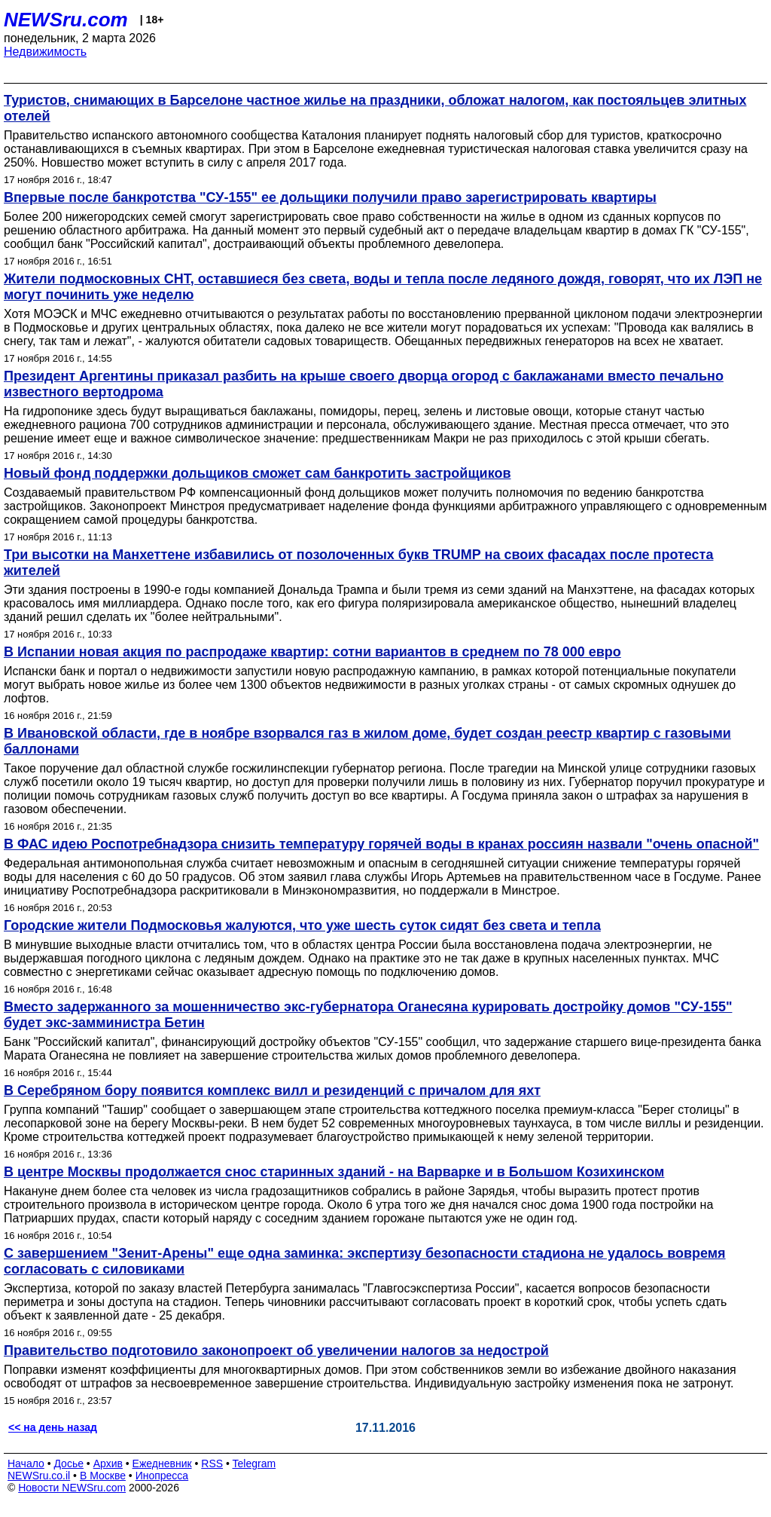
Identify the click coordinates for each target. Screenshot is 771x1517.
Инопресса (162, 1476)
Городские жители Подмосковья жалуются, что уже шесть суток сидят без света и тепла (302, 925)
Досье (68, 1463)
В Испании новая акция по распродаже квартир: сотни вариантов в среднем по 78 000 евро (312, 651)
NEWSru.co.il (39, 1476)
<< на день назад (52, 1427)
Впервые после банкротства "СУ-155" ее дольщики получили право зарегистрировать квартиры (330, 197)
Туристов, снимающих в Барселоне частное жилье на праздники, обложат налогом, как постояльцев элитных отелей (375, 108)
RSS (212, 1463)
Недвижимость (45, 51)
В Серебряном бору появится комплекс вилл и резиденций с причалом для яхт (272, 1090)
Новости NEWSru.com (72, 1488)
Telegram (254, 1463)
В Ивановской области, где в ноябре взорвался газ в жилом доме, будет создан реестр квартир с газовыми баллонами (367, 741)
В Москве (103, 1476)
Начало (26, 1463)
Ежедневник (162, 1463)
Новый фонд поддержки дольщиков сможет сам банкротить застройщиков (257, 473)
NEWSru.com (66, 19)
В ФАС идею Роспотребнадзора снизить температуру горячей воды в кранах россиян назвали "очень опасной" (381, 844)
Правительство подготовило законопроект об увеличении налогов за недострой (276, 1350)
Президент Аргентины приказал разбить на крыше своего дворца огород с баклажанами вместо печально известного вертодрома (364, 384)
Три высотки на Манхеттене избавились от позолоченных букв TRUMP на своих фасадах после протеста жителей (358, 562)
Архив (108, 1463)
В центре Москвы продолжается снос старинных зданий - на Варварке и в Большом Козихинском (334, 1171)
